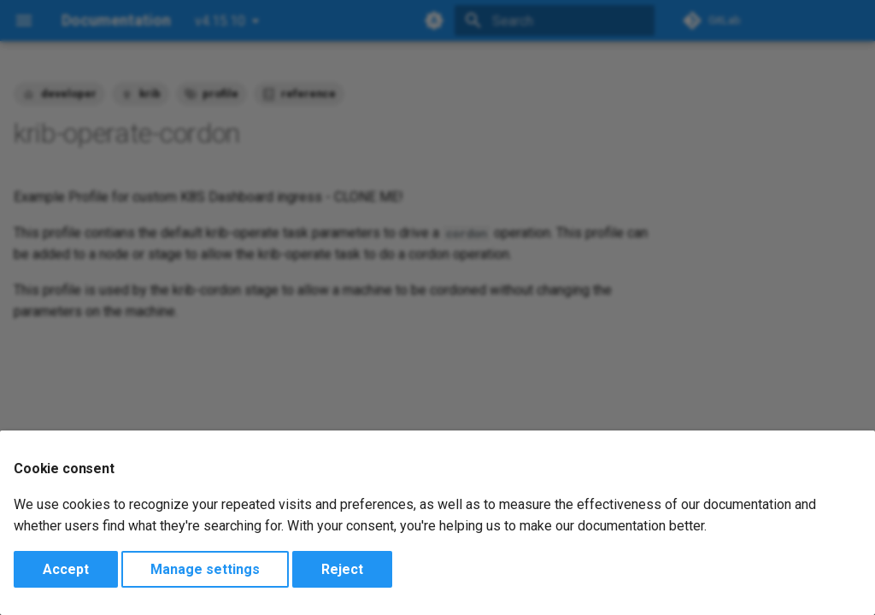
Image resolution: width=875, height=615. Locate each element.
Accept (66, 569)
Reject (342, 569)
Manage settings (205, 569)
